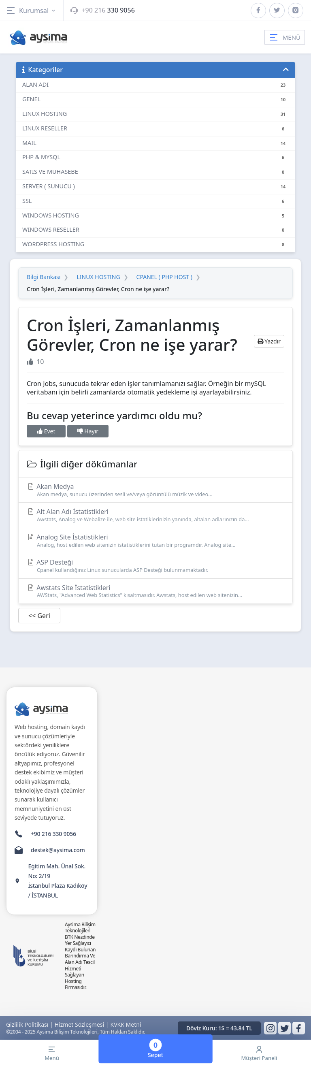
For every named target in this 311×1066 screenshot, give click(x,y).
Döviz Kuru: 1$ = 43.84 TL (219, 1028)
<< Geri (39, 615)
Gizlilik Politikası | (29, 1024)
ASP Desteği (155, 566)
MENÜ (284, 37)
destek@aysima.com (58, 850)
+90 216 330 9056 (53, 834)
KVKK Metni (126, 1024)
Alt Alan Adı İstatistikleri (155, 515)
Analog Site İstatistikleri (155, 540)
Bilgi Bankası (43, 277)
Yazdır (269, 341)
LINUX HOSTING (98, 277)
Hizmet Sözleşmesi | (82, 1024)
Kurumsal (31, 10)
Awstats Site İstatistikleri (155, 591)
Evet (46, 431)
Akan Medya (155, 490)
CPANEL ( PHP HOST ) (164, 277)
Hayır (87, 431)
